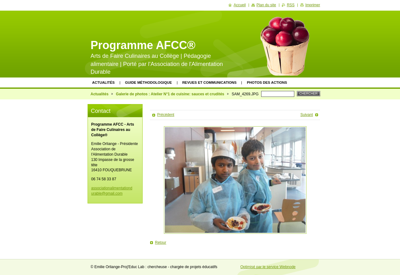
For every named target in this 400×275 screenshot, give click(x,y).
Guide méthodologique (148, 82)
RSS (291, 5)
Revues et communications (209, 82)
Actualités (103, 82)
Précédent (166, 114)
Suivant (306, 114)
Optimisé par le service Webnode (268, 267)
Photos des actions (267, 82)
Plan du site (266, 5)
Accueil (240, 5)
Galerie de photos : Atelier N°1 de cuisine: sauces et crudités (170, 94)
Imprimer (312, 5)
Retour (160, 242)
